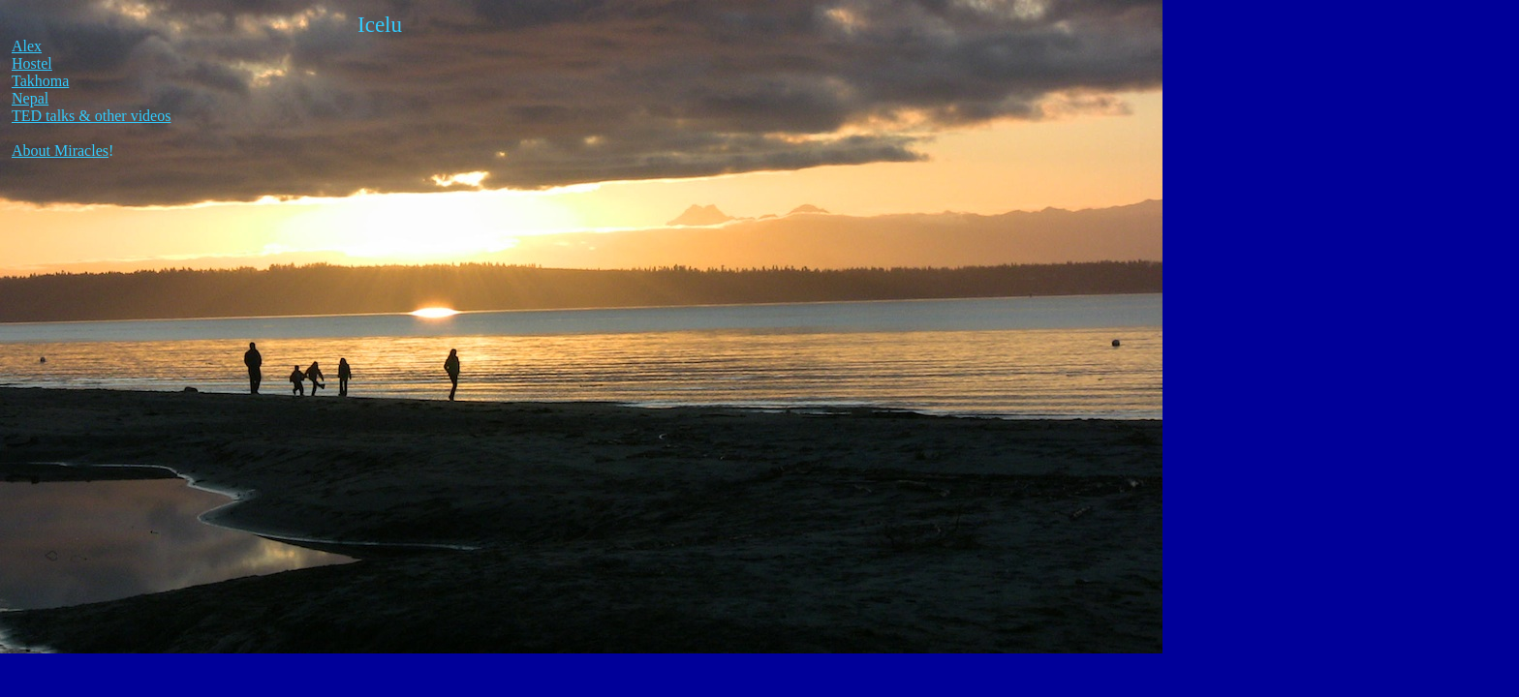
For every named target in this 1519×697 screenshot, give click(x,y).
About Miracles (60, 150)
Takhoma (40, 81)
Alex (27, 46)
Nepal (30, 98)
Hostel (32, 63)
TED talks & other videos (91, 115)
